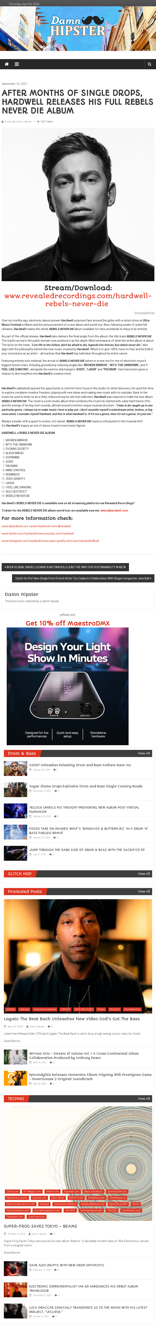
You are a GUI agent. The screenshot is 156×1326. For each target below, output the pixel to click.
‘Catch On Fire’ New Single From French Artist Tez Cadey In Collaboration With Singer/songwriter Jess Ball (82, 578)
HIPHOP (65, 1009)
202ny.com (12, 1191)
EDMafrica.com (96, 1197)
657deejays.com (32, 1191)
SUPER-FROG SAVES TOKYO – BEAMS (40, 1226)
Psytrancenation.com (17, 1210)
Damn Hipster (36, 1026)
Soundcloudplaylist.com (47, 1210)
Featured (24, 1009)
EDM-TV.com (76, 1197)
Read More (12, 1041)
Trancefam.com (14, 1216)
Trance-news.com (131, 1210)
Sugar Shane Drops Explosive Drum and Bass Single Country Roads (85, 786)
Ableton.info (52, 1191)
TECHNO (70, 1210)
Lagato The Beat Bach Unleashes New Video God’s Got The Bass (72, 1019)
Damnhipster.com (117, 1191)
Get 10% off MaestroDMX (67, 623)
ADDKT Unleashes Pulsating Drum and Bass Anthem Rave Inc (80, 765)
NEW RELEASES (84, 1009)
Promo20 (114, 1009)
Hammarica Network (45, 1009)
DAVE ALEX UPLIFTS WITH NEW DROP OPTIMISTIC (66, 1265)
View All (144, 753)
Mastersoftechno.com (92, 1204)
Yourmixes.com (36, 1216)
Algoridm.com (71, 1191)
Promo (101, 1009)
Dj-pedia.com (39, 1197)
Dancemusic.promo (16, 1197)
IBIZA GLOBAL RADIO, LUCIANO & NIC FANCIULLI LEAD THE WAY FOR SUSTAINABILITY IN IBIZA (66, 567)
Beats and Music (93, 1191)
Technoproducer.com (91, 1210)
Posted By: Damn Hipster (17, 121)
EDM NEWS (57, 1197)
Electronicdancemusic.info (20, 1204)
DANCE (10, 1009)
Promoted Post (132, 1009)
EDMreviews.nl (118, 1197)
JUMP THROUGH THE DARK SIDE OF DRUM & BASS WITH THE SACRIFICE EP (87, 850)
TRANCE (112, 1210)
